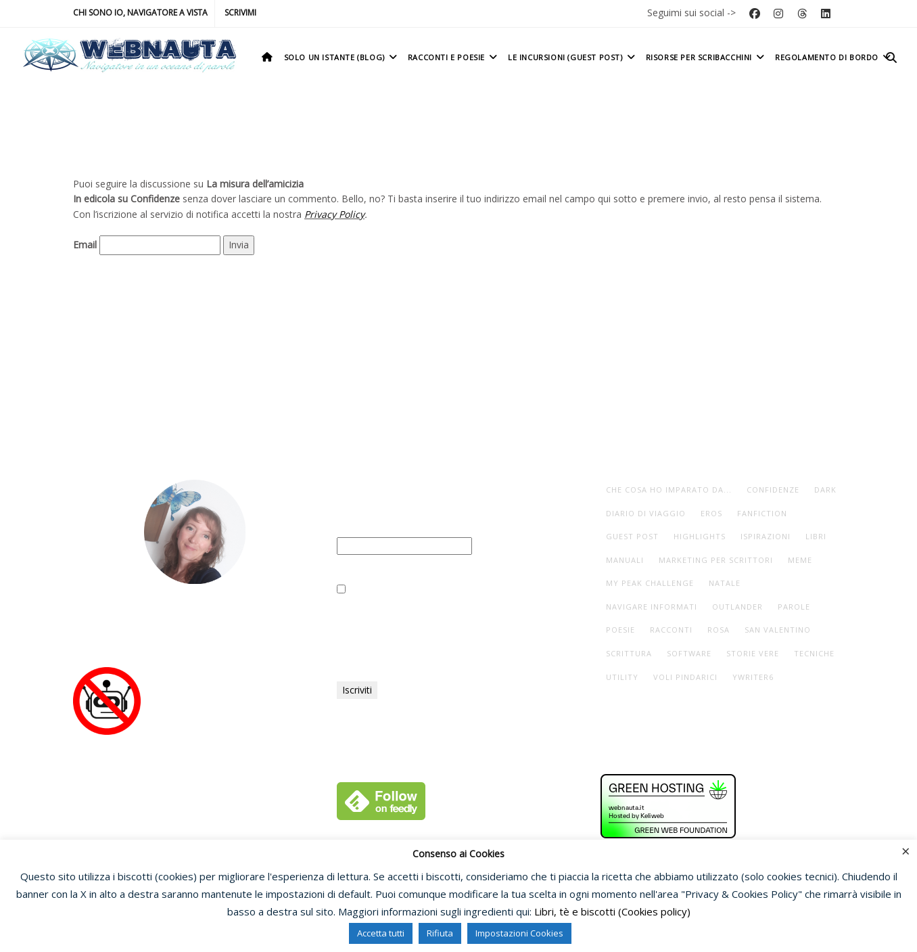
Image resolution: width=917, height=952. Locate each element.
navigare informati (651, 607)
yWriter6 (753, 677)
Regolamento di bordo (834, 57)
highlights (700, 536)
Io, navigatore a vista (195, 620)
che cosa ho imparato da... (669, 489)
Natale (724, 583)
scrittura (629, 653)
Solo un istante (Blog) (342, 57)
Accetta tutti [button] (380, 933)
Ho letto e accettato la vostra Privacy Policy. (439, 589)
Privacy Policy (334, 214)
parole (794, 607)
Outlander (737, 607)
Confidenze (773, 489)
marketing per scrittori (716, 560)
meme (800, 560)
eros (711, 513)
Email (85, 244)
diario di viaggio (646, 513)
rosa (718, 630)
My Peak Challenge (650, 583)
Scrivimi (240, 12)
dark (825, 489)
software (689, 653)
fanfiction (762, 513)
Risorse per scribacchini (706, 57)
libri (815, 536)
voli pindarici (685, 677)
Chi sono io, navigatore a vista (140, 12)
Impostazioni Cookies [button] (519, 933)
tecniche (814, 653)
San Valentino (778, 630)
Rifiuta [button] (440, 933)
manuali (625, 560)
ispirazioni (765, 536)
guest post (632, 536)
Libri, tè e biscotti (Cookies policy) (612, 911)
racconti (671, 630)
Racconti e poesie (454, 57)
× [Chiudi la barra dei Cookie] (905, 850)
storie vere (752, 653)
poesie (620, 630)
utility (622, 677)
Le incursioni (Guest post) (573, 57)
